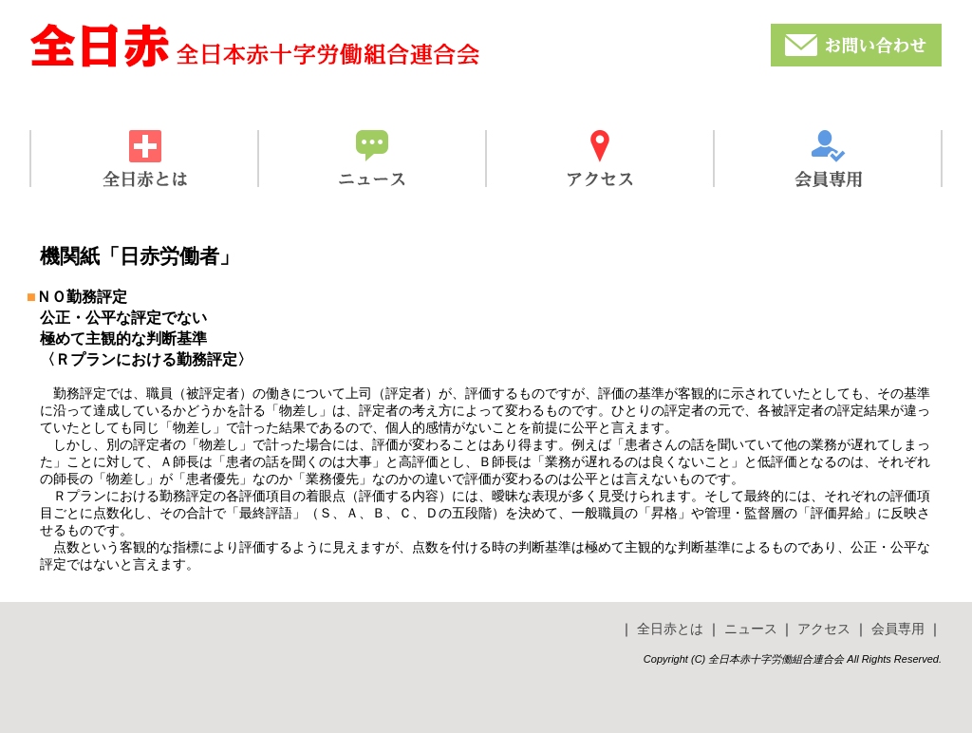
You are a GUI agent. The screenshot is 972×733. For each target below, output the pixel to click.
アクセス (823, 628)
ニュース (750, 628)
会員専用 (898, 628)
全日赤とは (670, 628)
